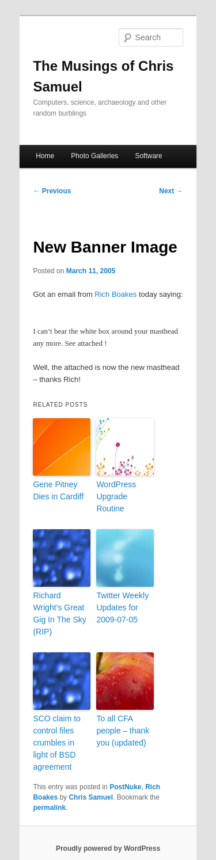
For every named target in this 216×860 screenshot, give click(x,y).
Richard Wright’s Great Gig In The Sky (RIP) (59, 613)
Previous (52, 191)
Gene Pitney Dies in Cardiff (58, 490)
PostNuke (125, 787)
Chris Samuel (91, 797)
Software (148, 156)
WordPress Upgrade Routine (116, 496)
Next (171, 191)
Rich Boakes (115, 294)
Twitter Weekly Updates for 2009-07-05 (122, 607)
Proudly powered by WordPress (108, 848)
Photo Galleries (94, 156)
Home (45, 156)
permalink (49, 808)
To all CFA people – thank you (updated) (122, 730)
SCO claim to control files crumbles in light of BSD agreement (56, 742)
